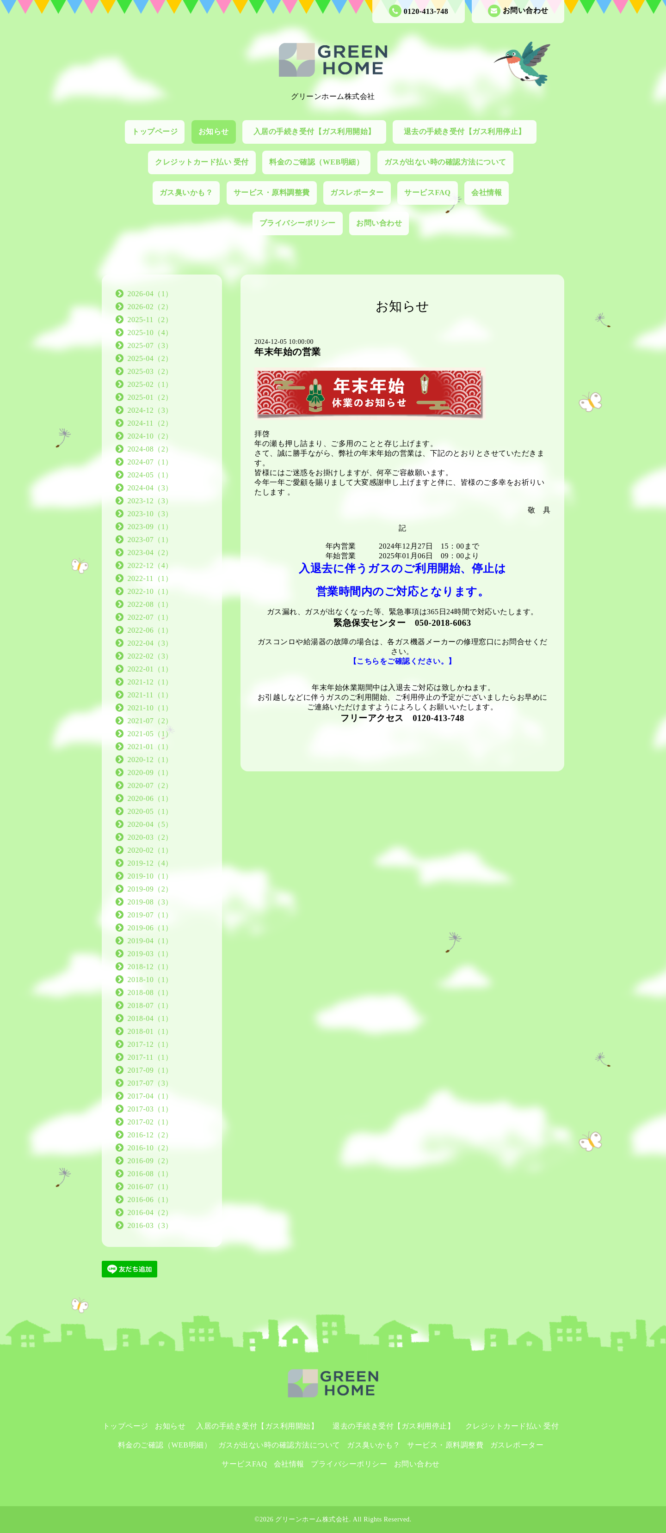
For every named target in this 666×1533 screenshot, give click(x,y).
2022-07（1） (150, 617)
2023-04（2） (150, 552)
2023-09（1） (150, 527)
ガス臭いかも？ (186, 192)
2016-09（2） (150, 1161)
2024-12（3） (150, 410)
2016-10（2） (150, 1148)
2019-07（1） (150, 915)
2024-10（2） (150, 436)
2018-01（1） (150, 1031)
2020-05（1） (150, 811)
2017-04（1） (150, 1096)
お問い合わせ (518, 11)
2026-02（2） (150, 307)
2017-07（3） (150, 1083)
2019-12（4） (150, 863)
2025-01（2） (150, 397)
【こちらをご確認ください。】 (402, 661)
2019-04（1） (150, 941)
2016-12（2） (150, 1135)
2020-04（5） (150, 824)
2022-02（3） (150, 656)
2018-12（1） (150, 967)
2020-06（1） (150, 798)
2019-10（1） (150, 876)
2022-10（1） (150, 591)
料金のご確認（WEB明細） (316, 162)
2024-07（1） (150, 462)
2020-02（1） (150, 850)
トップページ (155, 131)
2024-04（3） (150, 488)
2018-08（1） (150, 992)
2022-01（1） (150, 669)
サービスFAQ (427, 192)
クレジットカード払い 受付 (202, 162)
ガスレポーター (357, 192)
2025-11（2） (150, 320)
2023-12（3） (150, 501)
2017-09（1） (150, 1070)
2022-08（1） (150, 604)
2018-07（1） (150, 1005)
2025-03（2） (150, 371)
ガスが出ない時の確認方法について (445, 162)
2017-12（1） (150, 1044)
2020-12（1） (150, 759)
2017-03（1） (150, 1109)
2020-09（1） (150, 772)
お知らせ (213, 131)
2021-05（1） (150, 734)
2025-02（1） (150, 384)
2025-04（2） (150, 358)
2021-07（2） (150, 721)
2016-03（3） (150, 1225)
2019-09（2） (150, 889)
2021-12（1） (150, 682)
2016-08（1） (150, 1174)
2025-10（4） (150, 332)
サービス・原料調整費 (272, 192)
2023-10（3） (150, 514)
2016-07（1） (150, 1187)
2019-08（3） (150, 902)
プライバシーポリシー (297, 223)
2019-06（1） (150, 928)
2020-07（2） (150, 785)
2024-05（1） (150, 475)
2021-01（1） (150, 747)
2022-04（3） (150, 643)
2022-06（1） (150, 630)
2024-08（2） (150, 449)
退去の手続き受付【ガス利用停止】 (469, 131)
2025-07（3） (150, 345)
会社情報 (486, 192)
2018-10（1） (150, 979)
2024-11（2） (150, 423)
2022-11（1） (150, 578)
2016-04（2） (150, 1212)
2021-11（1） (150, 695)
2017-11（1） (150, 1057)
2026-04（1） (150, 294)
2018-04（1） (150, 1018)
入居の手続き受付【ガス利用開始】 (318, 131)
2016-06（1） (150, 1199)
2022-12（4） (150, 565)
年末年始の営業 (287, 352)
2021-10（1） (150, 708)
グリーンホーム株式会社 (312, 1519)
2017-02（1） (150, 1122)
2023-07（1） (150, 540)
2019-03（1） (150, 954)
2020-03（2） (150, 837)
